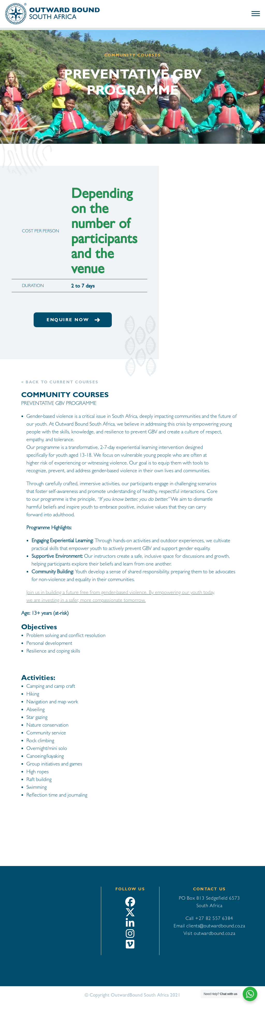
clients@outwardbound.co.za (215, 925)
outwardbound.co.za (214, 933)
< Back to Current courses (59, 382)
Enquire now (73, 319)
